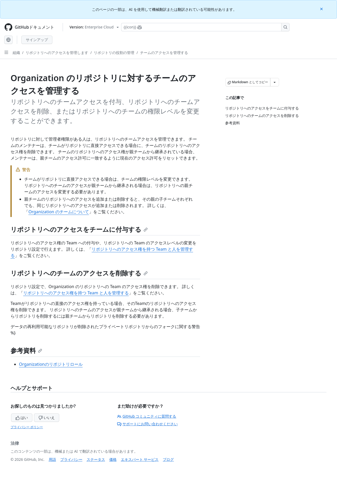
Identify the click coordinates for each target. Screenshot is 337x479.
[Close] (322, 9)
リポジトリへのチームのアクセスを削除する (79, 273)
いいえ (46, 417)
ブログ (168, 459)
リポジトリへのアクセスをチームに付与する (79, 229)
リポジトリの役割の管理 (114, 52)
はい (22, 417)
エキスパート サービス (140, 459)
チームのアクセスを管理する (164, 52)
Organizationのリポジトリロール (51, 364)
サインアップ (37, 39)
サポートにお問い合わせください (147, 423)
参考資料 (26, 350)
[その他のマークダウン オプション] (274, 82)
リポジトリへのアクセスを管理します (57, 52)
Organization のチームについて (58, 212)
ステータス (96, 459)
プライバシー (71, 459)
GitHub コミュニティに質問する (146, 416)
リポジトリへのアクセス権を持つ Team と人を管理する (76, 293)
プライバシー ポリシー (27, 427)
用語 (52, 459)
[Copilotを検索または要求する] (205, 27)
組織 (16, 52)
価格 (113, 459)
